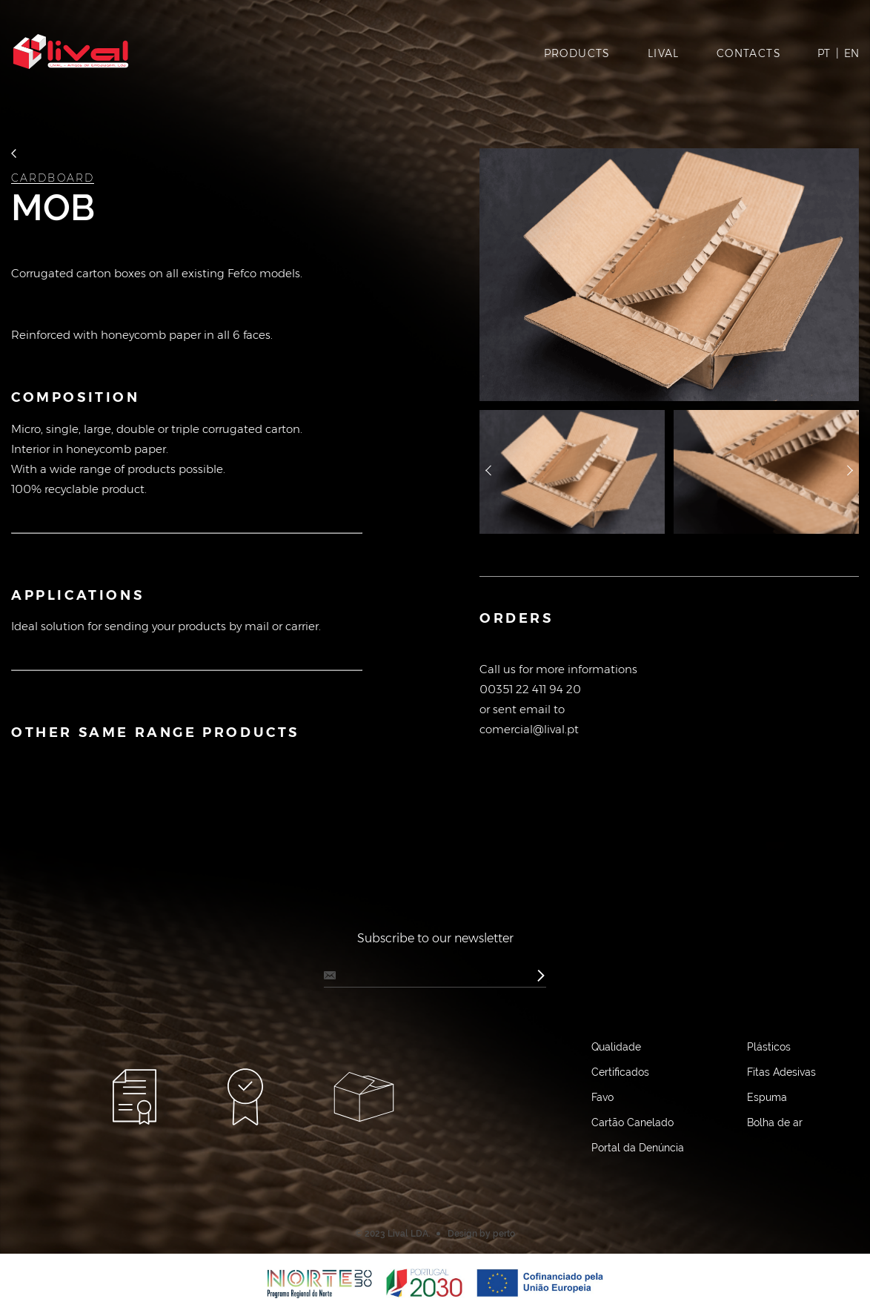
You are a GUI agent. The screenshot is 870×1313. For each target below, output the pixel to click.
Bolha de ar (775, 1122)
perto (504, 1233)
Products (577, 53)
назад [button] (488, 472)
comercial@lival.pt (529, 729)
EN (851, 53)
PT (823, 53)
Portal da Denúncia (637, 1148)
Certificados (620, 1072)
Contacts (749, 53)
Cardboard (52, 178)
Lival (664, 53)
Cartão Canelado (632, 1122)
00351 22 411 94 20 (530, 689)
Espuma (767, 1097)
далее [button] (850, 472)
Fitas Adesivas (781, 1072)
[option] (669, 274)
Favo (602, 1097)
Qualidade (616, 1047)
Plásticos (769, 1047)
